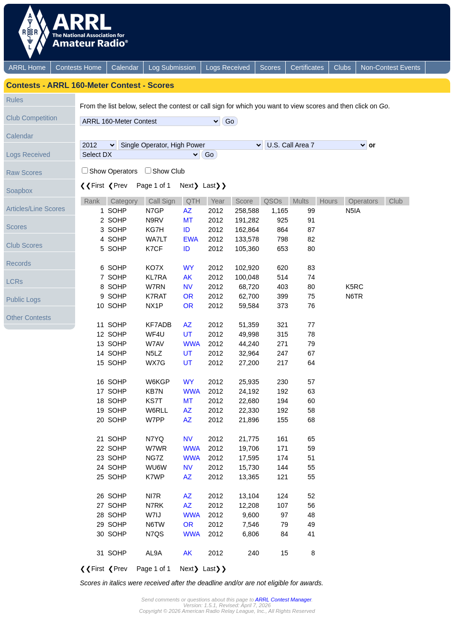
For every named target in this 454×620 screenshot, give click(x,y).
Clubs (342, 67)
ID (187, 229)
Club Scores (24, 245)
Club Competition (31, 118)
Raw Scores (24, 172)
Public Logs (23, 299)
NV (188, 287)
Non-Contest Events (390, 67)
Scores (270, 67)
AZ (188, 210)
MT (188, 220)
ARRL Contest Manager (283, 599)
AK (188, 277)
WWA (192, 344)
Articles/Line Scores (35, 209)
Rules (14, 100)
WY (189, 267)
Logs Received (228, 67)
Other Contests (28, 317)
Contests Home (78, 67)
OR (188, 296)
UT (188, 334)
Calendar (125, 67)
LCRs (14, 281)
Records (18, 263)
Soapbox (19, 190)
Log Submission (172, 67)
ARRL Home (27, 67)
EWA (191, 239)
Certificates (307, 67)
